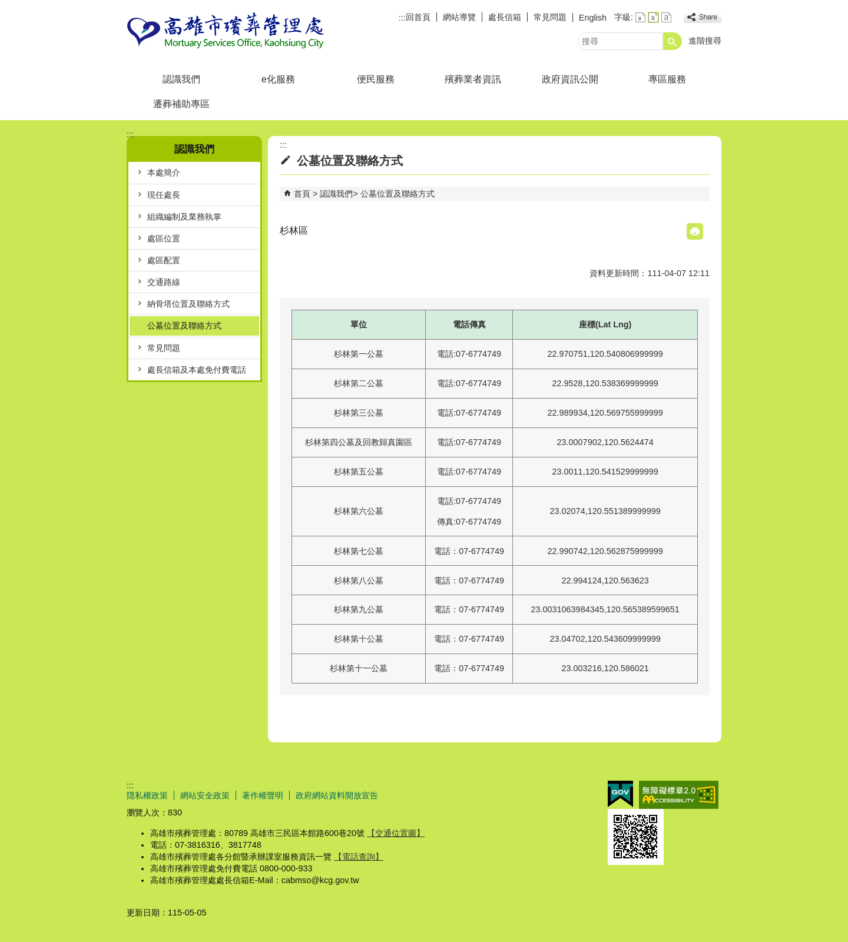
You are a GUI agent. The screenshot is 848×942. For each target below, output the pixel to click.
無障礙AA (678, 795)
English (593, 17)
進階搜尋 (704, 40)
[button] (672, 41)
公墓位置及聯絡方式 (184, 325)
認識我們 (181, 79)
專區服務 (667, 79)
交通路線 (163, 282)
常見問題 (550, 17)
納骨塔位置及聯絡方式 (188, 304)
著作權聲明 (262, 795)
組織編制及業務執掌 (184, 216)
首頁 (302, 193)
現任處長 (163, 195)
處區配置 (163, 260)
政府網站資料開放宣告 (337, 795)
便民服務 (376, 79)
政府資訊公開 (570, 79)
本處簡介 (163, 172)
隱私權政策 (147, 795)
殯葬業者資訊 (473, 79)
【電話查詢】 (358, 856)
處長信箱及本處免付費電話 (196, 369)
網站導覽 (459, 17)
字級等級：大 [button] (666, 17)
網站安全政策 (205, 795)
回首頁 (418, 17)
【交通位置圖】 (396, 833)
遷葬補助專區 (181, 104)
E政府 (620, 794)
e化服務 (278, 79)
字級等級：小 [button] (640, 17)
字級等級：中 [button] (653, 17)
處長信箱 (504, 17)
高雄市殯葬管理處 (226, 31)
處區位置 (163, 238)
